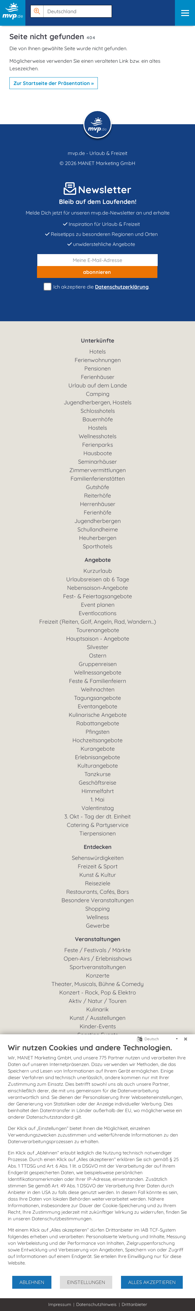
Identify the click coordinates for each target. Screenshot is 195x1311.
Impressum (59, 1304)
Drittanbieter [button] (134, 1304)
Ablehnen (31, 1282)
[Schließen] (185, 1039)
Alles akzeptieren (152, 1282)
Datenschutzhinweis (96, 1304)
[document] (97, 1159)
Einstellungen (86, 1282)
